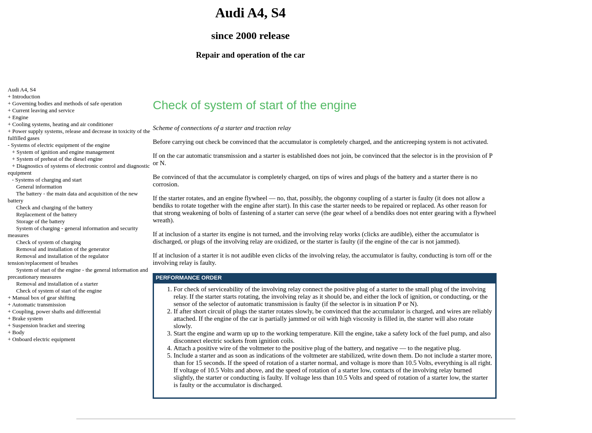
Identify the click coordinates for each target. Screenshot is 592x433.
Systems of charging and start (48, 179)
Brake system (27, 318)
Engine (20, 117)
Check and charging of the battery (54, 207)
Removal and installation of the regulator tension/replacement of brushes (58, 259)
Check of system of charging (48, 242)
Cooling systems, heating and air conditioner (62, 124)
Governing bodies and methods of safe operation (67, 103)
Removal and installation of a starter (57, 283)
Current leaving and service (43, 110)
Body (18, 332)
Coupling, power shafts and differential (56, 311)
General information (39, 186)
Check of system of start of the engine (58, 290)
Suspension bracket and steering (48, 325)
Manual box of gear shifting (43, 297)
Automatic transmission (39, 304)
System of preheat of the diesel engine (59, 159)
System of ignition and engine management (65, 152)
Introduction (26, 96)
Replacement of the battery (46, 214)
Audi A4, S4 (22, 89)
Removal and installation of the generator (63, 249)
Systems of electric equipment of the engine (60, 145)
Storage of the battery (40, 221)
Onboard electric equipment (43, 339)
